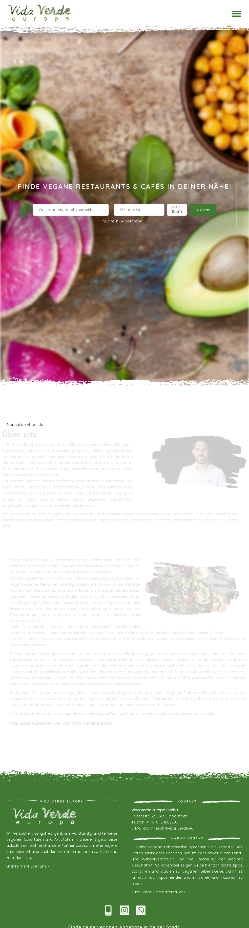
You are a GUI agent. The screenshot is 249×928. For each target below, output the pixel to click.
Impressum (181, 922)
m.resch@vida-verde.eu (171, 809)
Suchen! (203, 200)
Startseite (14, 405)
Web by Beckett (115, 922)
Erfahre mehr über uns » (27, 847)
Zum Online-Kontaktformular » (158, 872)
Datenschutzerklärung (150, 922)
